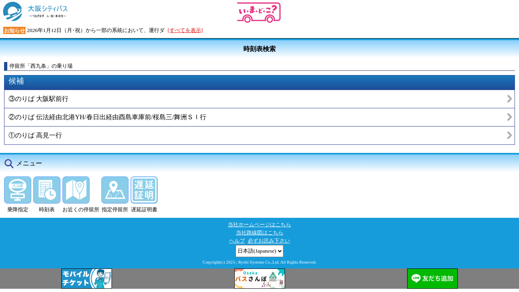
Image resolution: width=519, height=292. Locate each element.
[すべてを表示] (185, 30)
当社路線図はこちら (259, 233)
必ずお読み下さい (269, 241)
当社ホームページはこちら (259, 224)
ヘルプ (237, 241)
